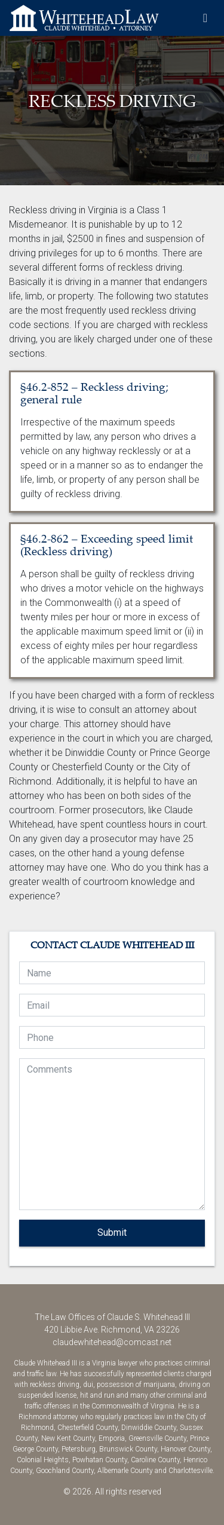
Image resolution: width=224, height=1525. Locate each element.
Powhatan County (99, 1460)
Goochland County (65, 1470)
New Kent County (68, 1438)
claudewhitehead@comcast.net (112, 1342)
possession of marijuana (136, 1384)
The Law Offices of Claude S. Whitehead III (84, 18)
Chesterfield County (87, 1427)
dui (88, 1384)
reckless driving (54, 1384)
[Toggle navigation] (205, 18)
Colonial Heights (43, 1460)
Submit (112, 1232)
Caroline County (155, 1460)
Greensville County (157, 1438)
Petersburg (79, 1449)
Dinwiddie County (148, 1427)
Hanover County (185, 1449)
